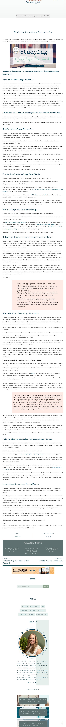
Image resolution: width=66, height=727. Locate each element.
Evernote (31, 615)
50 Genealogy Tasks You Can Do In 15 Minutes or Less (33, 701)
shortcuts (41, 611)
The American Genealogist (45, 224)
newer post (7, 559)
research (25, 607)
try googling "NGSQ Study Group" (32, 454)
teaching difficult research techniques (37, 195)
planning (33, 611)
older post (59, 559)
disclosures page (39, 15)
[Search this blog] (30, 587)
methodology (35, 607)
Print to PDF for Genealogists (51, 562)
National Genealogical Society (15, 222)
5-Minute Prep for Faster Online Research (16, 563)
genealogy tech (41, 615)
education (17, 536)
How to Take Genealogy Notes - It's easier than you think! (33, 713)
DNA (43, 607)
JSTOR (33, 373)
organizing (24, 611)
